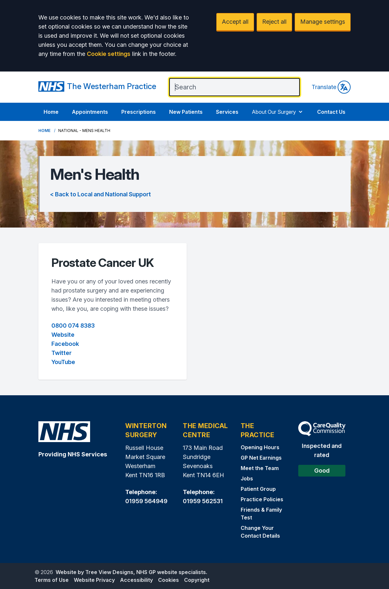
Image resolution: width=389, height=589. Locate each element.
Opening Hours (260, 447)
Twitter (61, 352)
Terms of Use (51, 580)
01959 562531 (203, 501)
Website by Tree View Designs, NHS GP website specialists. (131, 572)
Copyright (196, 580)
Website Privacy (94, 580)
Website (62, 334)
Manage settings (322, 21)
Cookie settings (108, 53)
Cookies (168, 580)
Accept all (235, 21)
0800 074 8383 (73, 325)
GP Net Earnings (261, 457)
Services (227, 112)
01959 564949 (146, 501)
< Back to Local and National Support (100, 194)
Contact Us (331, 112)
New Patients (186, 112)
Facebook (65, 343)
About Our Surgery (278, 112)
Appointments (90, 112)
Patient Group (258, 489)
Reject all (274, 21)
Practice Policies (262, 499)
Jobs (247, 478)
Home (51, 112)
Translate (331, 87)
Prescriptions (138, 112)
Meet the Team (260, 468)
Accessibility (136, 580)
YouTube (63, 362)
